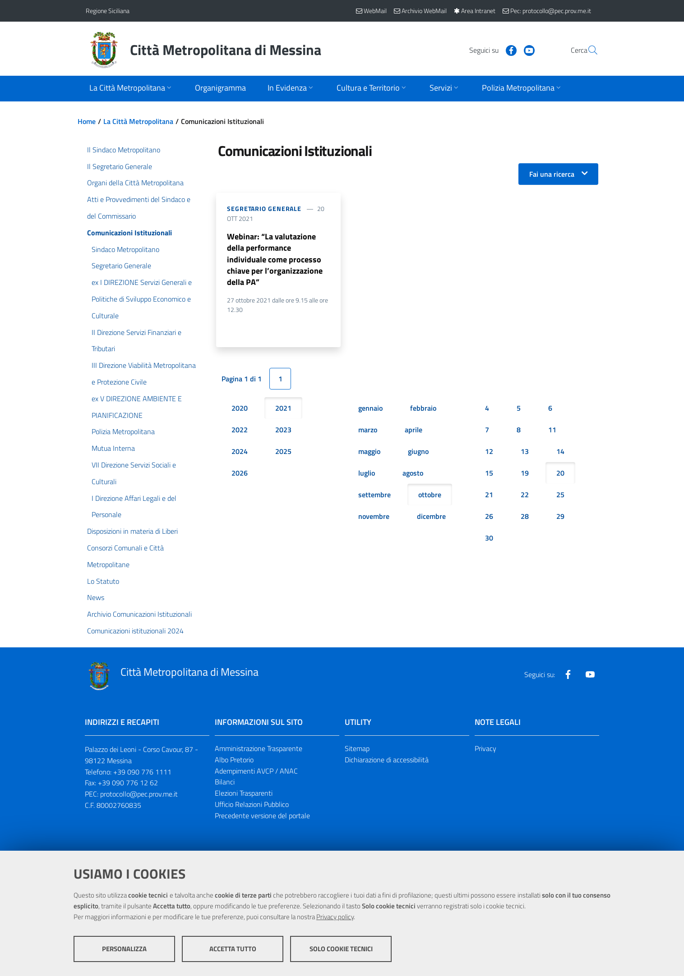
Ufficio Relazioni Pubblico (252, 804)
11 (552, 431)
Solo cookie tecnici (341, 949)
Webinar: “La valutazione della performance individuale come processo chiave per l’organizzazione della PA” (275, 259)
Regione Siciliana (107, 10)
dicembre (431, 517)
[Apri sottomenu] (131, 88)
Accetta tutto (232, 949)
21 (489, 495)
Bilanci (225, 781)
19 (525, 474)
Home (87, 121)
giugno (418, 452)
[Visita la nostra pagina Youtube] (508, 49)
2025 (283, 452)
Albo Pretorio (234, 759)
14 (560, 452)
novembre (373, 517)
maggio (369, 452)
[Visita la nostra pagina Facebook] (490, 49)
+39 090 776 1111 (142, 771)
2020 (239, 409)
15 (489, 474)
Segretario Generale (264, 208)
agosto (412, 474)
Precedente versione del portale (262, 815)
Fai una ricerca (551, 174)
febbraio (423, 409)
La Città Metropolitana (138, 121)
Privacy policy (335, 917)
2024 (239, 452)
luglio (366, 474)
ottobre (429, 495)
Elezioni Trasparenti (244, 793)
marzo (367, 431)
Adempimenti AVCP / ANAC (256, 770)
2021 (283, 409)
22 (525, 495)
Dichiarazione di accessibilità (387, 759)
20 (560, 474)
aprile (413, 431)
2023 (283, 431)
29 (560, 517)
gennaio (370, 409)
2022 (239, 431)
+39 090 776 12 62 (128, 782)
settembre (374, 495)
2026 (239, 474)
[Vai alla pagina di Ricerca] (587, 50)
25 (560, 495)
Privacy (485, 748)
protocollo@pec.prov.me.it (139, 793)
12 (489, 452)
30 (489, 539)
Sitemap (357, 748)
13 (525, 452)
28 (525, 517)
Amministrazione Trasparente (258, 748)
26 (489, 517)
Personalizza (124, 949)
